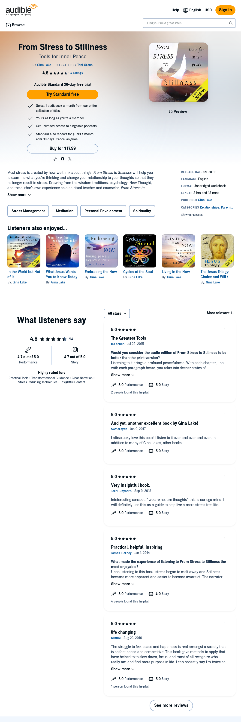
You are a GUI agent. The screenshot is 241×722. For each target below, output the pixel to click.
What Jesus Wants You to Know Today (61, 274)
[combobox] (189, 23)
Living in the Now (176, 272)
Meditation (64, 211)
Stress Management (28, 211)
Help (175, 10)
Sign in (225, 10)
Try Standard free (62, 94)
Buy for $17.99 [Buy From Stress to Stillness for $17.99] (63, 148)
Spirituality (142, 211)
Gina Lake (20, 282)
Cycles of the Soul (138, 272)
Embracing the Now (101, 272)
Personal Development (103, 211)
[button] (55, 159)
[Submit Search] (231, 23)
